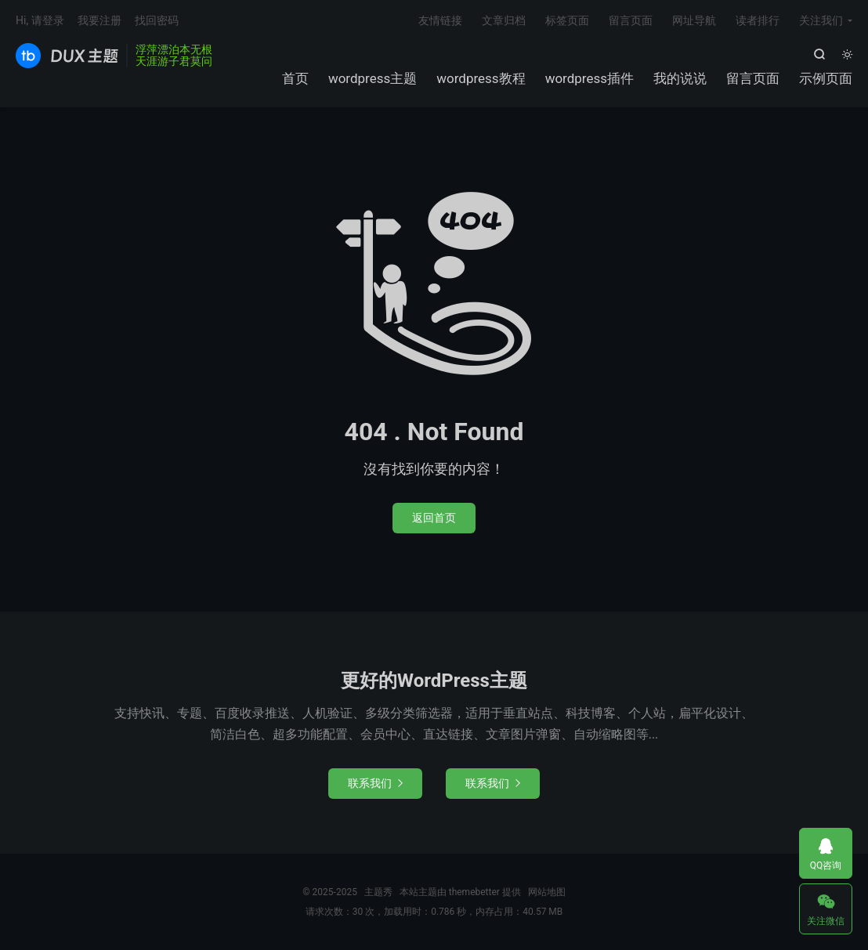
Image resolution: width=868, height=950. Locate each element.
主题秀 (67, 55)
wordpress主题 (372, 78)
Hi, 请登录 (40, 20)
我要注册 (99, 20)
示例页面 (825, 78)
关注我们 (821, 20)
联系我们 (375, 783)
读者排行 (757, 20)
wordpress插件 (589, 78)
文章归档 (504, 20)
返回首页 (434, 517)
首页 (295, 78)
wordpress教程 (480, 78)
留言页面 (752, 78)
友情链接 (440, 20)
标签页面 (567, 20)
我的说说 (680, 78)
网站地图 (547, 892)
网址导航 (694, 20)
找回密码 (157, 20)
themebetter (474, 892)
